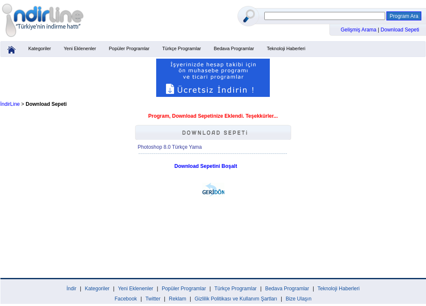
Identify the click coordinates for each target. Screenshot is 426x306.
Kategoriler (40, 48)
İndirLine (10, 104)
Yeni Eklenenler (80, 48)
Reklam (177, 299)
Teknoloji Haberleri (286, 48)
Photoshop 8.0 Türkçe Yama (170, 147)
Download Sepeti (399, 30)
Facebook (125, 299)
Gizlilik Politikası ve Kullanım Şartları (235, 299)
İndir (71, 289)
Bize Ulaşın (299, 299)
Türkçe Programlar (181, 48)
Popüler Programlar (129, 48)
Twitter (153, 299)
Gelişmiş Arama (359, 30)
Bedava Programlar (234, 48)
